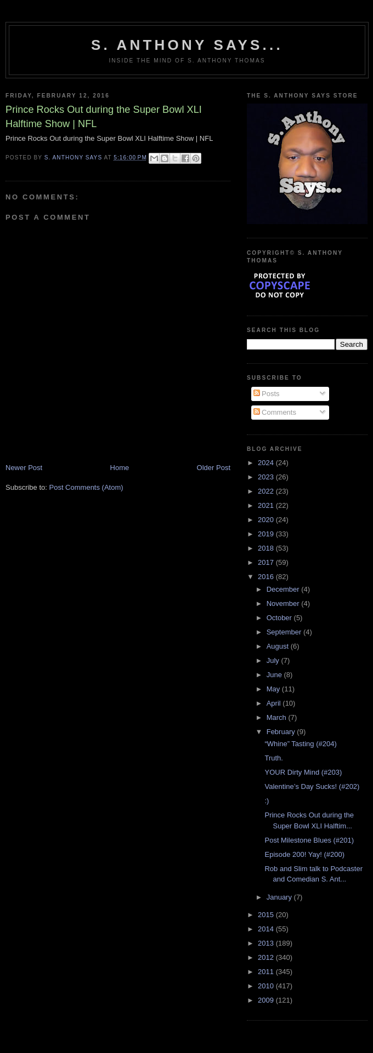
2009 (267, 1000)
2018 (267, 548)
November (284, 603)
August (279, 646)
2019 (267, 534)
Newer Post (23, 467)
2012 (267, 957)
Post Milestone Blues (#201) (309, 840)
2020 (267, 520)
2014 (267, 929)
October (280, 618)
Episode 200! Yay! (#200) (304, 854)
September (285, 632)
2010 (267, 986)
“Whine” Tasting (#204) (300, 744)
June (275, 675)
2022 (267, 491)
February (282, 732)
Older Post (213, 467)
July (274, 660)
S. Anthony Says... (187, 45)
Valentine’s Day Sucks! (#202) (311, 786)
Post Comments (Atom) (86, 487)
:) (266, 801)
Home (119, 467)
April (275, 703)
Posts (266, 394)
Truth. (273, 758)
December (284, 589)
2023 (267, 477)
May (274, 689)
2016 (267, 577)
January (280, 897)
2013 (267, 943)
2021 (267, 505)
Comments (274, 412)
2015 (267, 915)
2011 (267, 972)
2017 (267, 562)
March (278, 717)
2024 (267, 463)
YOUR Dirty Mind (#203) (303, 772)
